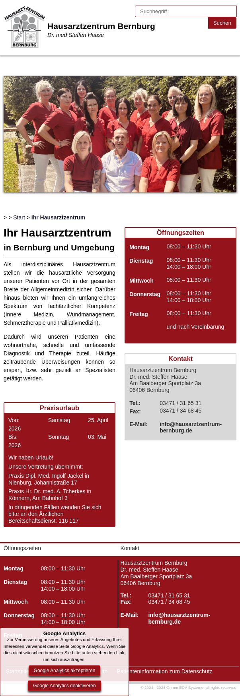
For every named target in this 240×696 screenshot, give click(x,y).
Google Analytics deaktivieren (64, 685)
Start (19, 217)
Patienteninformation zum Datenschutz (164, 671)
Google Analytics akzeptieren (65, 670)
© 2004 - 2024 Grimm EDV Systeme (171, 687)
